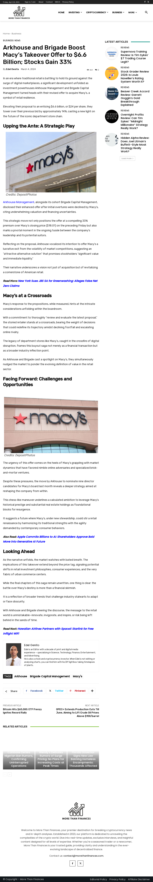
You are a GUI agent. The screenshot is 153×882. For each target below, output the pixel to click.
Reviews (125, 48)
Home (6, 33)
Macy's (77, 676)
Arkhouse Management (18, 202)
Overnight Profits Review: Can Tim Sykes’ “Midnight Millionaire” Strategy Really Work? (134, 121)
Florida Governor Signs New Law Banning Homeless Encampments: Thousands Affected (83, 759)
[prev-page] (5, 774)
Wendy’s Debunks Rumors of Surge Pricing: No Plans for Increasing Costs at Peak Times (51, 759)
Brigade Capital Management (50, 676)
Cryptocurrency (18, 748)
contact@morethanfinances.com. (83, 856)
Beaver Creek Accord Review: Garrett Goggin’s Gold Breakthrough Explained (135, 98)
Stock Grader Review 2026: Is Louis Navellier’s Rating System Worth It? (135, 77)
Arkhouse (20, 676)
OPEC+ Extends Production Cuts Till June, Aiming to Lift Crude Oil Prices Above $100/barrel (77, 713)
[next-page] (10, 774)
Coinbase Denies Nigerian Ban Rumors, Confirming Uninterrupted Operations (18, 759)
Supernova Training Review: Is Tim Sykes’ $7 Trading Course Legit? (134, 57)
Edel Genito (12, 69)
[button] (146, 12)
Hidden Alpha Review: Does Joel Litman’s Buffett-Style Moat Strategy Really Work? (135, 144)
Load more (128, 158)
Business (16, 33)
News (17, 40)
